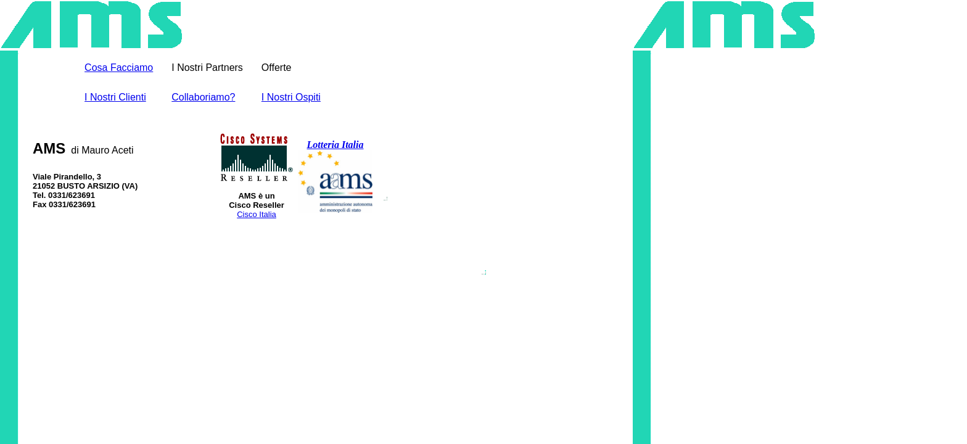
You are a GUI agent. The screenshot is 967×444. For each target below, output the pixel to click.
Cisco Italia (256, 214)
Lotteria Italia (335, 144)
